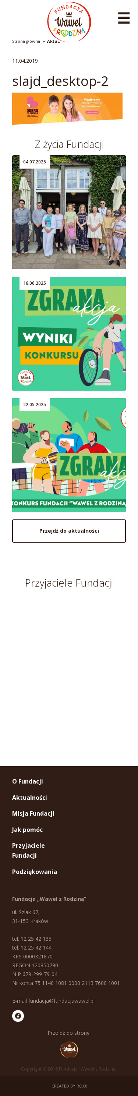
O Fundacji (27, 781)
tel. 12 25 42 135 (32, 938)
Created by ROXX (69, 1086)
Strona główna (26, 41)
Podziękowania (34, 872)
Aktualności (29, 798)
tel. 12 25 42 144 (32, 947)
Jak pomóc (27, 830)
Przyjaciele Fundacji (28, 850)
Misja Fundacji (33, 813)
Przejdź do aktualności (69, 530)
